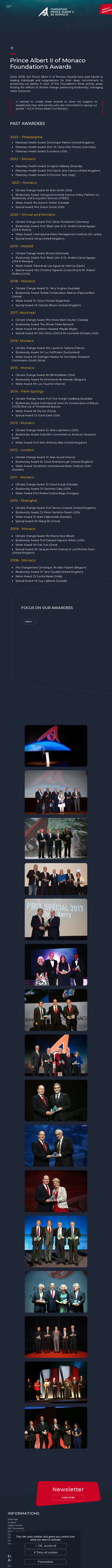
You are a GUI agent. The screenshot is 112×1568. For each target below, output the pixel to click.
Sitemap (13, 1490)
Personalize (45, 1561)
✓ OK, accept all (45, 1545)
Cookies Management (21, 1505)
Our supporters (17, 1511)
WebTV (28, 614)
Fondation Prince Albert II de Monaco (56, 12)
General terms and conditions (25, 1508)
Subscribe (68, 1469)
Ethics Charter (16, 1502)
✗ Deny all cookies (46, 1552)
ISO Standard (16, 1499)
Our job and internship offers (25, 1514)
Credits (12, 1493)
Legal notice (15, 1496)
